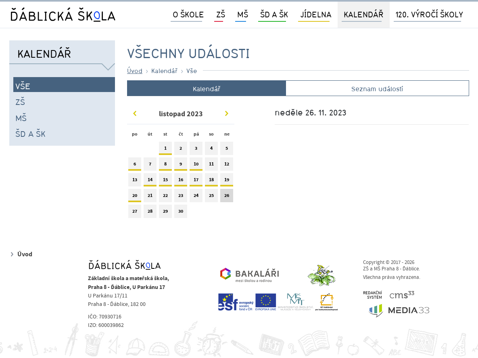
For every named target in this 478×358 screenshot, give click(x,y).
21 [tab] (150, 197)
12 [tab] (226, 166)
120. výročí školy (429, 14)
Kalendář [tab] (206, 88)
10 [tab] (196, 166)
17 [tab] (196, 181)
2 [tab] (180, 150)
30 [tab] (180, 213)
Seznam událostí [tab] (377, 88)
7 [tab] (150, 166)
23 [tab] (180, 197)
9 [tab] (180, 166)
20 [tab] (134, 197)
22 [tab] (165, 197)
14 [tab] (150, 181)
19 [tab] (226, 181)
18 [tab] (211, 181)
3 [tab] (196, 150)
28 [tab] (150, 213)
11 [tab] (211, 166)
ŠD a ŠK (30, 133)
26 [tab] (226, 197)
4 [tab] (211, 150)
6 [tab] (134, 166)
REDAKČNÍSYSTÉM (372, 295)
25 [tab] (211, 197)
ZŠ (20, 101)
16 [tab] (180, 181)
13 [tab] (134, 181)
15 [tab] (165, 181)
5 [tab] (226, 150)
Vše (22, 86)
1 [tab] (165, 150)
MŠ (21, 118)
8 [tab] (165, 166)
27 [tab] (134, 213)
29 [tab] (165, 213)
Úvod (134, 71)
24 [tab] (196, 197)
